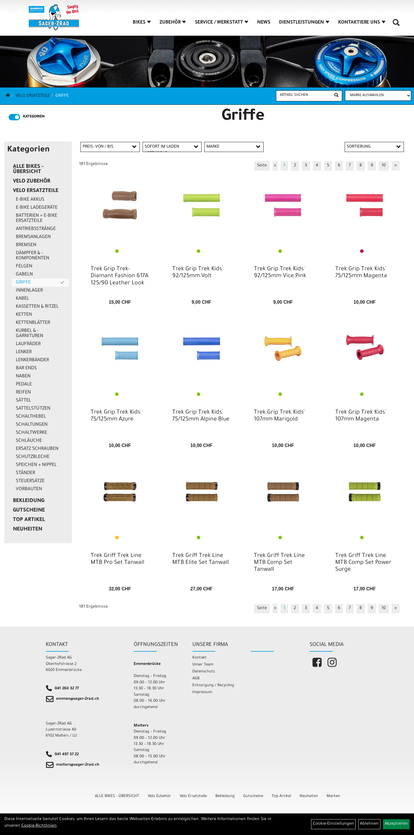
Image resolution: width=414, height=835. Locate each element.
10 (384, 165)
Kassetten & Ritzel (37, 306)
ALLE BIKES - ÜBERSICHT (28, 169)
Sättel (23, 400)
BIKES (142, 22)
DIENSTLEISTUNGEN (304, 22)
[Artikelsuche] (396, 24)
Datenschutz (203, 671)
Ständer (25, 473)
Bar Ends (26, 368)
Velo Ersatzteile (33, 96)
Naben (23, 376)
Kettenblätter (33, 323)
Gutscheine (29, 510)
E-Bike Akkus (30, 199)
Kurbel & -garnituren (29, 333)
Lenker (24, 352)
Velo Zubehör (31, 182)
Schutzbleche (32, 457)
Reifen (23, 392)
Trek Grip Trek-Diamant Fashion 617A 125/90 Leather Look (119, 276)
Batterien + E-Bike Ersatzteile (36, 218)
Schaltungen (31, 424)
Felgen (24, 266)
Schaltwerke (31, 432)
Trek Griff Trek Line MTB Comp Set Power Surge (363, 563)
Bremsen (26, 245)
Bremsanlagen (33, 237)
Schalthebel (31, 416)
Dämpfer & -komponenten (32, 256)
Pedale (24, 384)
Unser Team (202, 665)
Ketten (24, 314)
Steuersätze (30, 481)
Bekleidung (28, 501)
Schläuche (29, 441)
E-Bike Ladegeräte (36, 207)
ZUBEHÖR (173, 22)
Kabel (22, 298)
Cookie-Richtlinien (39, 826)
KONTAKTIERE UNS (362, 22)
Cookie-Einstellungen (333, 824)
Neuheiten (27, 529)
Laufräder (28, 344)
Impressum (202, 692)
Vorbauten (29, 489)
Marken (333, 796)
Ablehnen (369, 824)
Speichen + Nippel (36, 465)
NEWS (263, 22)
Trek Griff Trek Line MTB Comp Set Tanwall (279, 563)
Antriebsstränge (36, 229)
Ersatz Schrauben (37, 449)
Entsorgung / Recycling (213, 685)
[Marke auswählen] (378, 95)
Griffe (62, 96)
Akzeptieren (396, 824)
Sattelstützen (33, 408)
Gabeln (24, 274)
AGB (196, 678)
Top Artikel (29, 520)
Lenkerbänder (32, 360)
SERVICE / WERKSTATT (221, 22)
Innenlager (29, 290)
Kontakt (199, 658)
